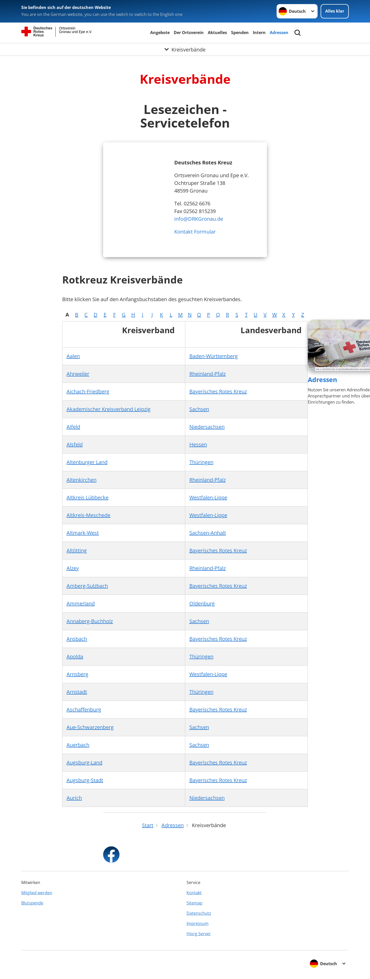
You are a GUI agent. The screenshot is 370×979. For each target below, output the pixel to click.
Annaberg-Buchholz (90, 621)
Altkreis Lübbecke (87, 497)
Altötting (77, 550)
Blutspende (32, 903)
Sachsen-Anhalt (207, 532)
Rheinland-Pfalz (207, 373)
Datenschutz (199, 913)
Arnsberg (77, 674)
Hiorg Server (199, 933)
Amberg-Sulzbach (87, 585)
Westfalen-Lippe (208, 497)
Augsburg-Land (84, 762)
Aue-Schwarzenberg (90, 727)
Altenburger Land (87, 462)
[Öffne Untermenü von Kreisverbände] (185, 49)
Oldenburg (202, 603)
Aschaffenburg (84, 709)
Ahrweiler (78, 373)
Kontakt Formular (195, 231)
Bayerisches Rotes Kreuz (218, 391)
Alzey (73, 568)
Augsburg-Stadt (85, 780)
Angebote (160, 32)
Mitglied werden (36, 893)
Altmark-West (83, 532)
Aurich (74, 797)
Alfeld (73, 426)
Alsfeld (75, 444)
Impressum (198, 923)
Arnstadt (77, 691)
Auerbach (78, 744)
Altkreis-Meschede (88, 515)
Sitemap (194, 903)
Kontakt (194, 893)
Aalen (73, 356)
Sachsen (199, 409)
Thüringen (201, 462)
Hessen (198, 444)
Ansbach (77, 638)
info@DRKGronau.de (198, 218)
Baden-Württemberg (213, 356)
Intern (259, 32)
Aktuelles (217, 32)
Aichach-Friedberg (88, 391)
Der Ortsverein (189, 32)
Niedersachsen (207, 426)
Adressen (279, 32)
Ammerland (81, 603)
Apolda (75, 656)
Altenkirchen (81, 479)
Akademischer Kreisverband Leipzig (108, 409)
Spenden (240, 32)
